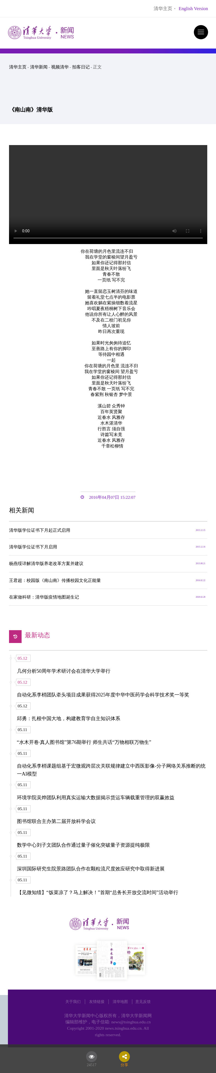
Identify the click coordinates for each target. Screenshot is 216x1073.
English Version (193, 8)
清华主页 (163, 8)
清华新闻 (39, 67)
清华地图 (120, 1001)
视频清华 (60, 67)
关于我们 (73, 1001)
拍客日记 (81, 67)
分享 (124, 1064)
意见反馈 (143, 1001)
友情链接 (96, 1001)
